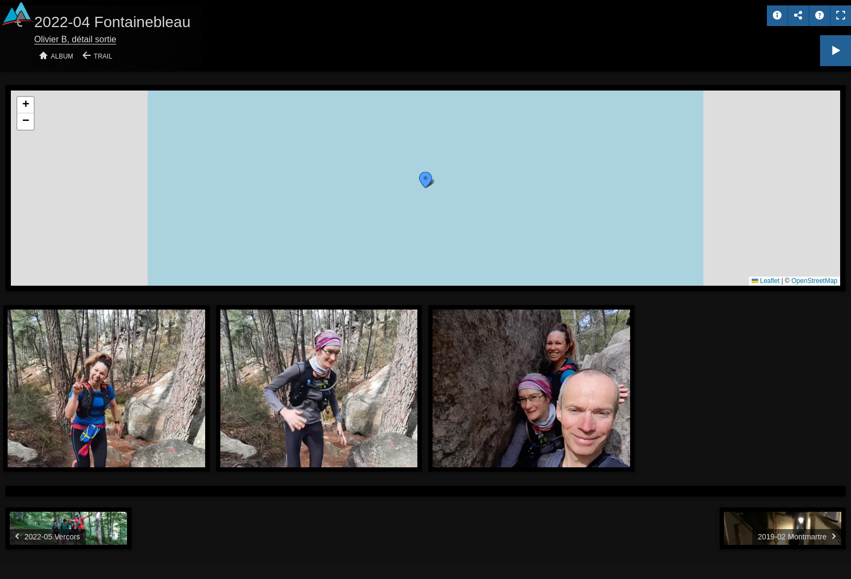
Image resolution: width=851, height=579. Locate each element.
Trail (103, 56)
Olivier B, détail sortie (75, 39)
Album (62, 56)
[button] (425, 180)
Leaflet (765, 281)
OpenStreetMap (814, 281)
